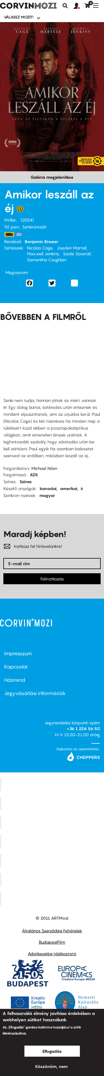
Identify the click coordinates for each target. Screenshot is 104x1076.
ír (82, 488)
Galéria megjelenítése (52, 177)
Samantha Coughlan (46, 259)
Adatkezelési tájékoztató (52, 953)
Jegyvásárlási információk (35, 693)
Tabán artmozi (52, 879)
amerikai (68, 488)
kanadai (48, 488)
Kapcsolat (16, 667)
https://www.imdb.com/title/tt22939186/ (9, 234)
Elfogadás (52, 1051)
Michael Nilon (44, 468)
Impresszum (18, 653)
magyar (47, 495)
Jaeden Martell (72, 247)
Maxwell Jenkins (43, 253)
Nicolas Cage (40, 247)
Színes (25, 481)
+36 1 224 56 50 (83, 728)
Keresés (65, 6)
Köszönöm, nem (51, 1066)
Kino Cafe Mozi (53, 803)
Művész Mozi (53, 822)
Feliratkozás (52, 578)
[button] (79, 6)
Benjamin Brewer (41, 241)
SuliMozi (52, 860)
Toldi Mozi (52, 899)
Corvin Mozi (53, 785)
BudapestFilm (52, 942)
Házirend (14, 680)
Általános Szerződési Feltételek (52, 930)
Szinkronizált (34, 226)
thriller (10, 219)
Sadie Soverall (77, 253)
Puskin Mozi (52, 841)
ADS (34, 474)
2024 (27, 219)
